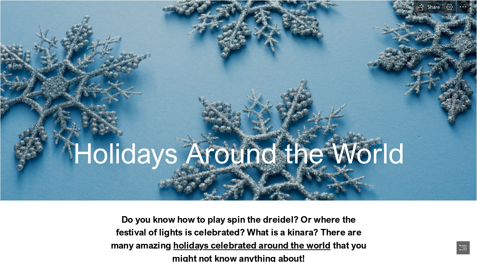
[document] (238, 131)
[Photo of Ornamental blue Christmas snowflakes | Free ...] (238, 100)
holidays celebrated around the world (251, 245)
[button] (428, 6)
